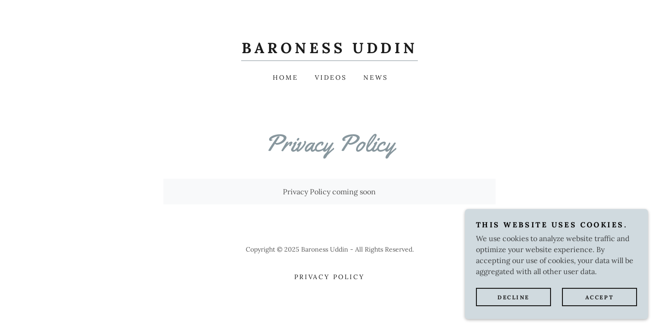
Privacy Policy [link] (329, 277)
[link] (329, 50)
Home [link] (285, 77)
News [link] (375, 77)
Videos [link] (331, 77)
